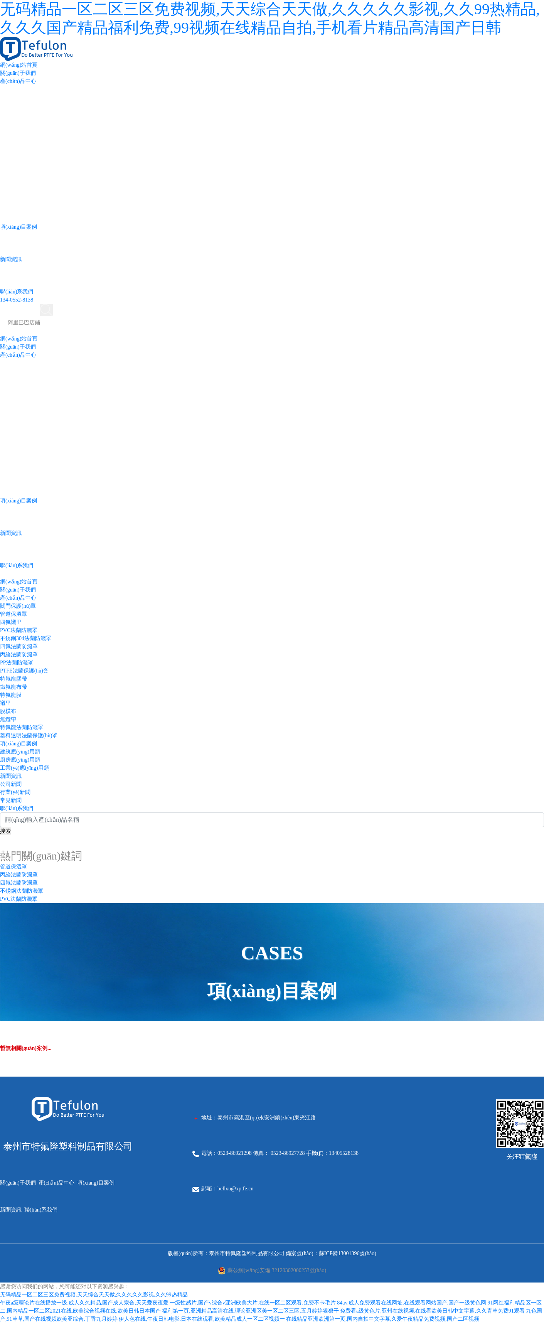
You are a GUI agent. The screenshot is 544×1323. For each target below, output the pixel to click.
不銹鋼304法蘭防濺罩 (25, 638)
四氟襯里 (11, 622)
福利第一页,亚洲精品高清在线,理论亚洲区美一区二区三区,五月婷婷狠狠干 (250, 1311)
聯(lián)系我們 (16, 292)
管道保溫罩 (13, 614)
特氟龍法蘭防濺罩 (21, 727)
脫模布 (8, 711)
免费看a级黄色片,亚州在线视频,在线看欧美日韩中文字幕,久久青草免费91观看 (432, 1311)
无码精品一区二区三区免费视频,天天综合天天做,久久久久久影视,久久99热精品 (94, 1295)
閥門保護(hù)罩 (18, 606)
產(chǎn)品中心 (18, 81)
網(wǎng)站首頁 (18, 65)
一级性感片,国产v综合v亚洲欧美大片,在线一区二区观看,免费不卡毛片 (253, 1303)
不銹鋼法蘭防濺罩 (21, 891)
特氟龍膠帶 (13, 679)
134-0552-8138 (16, 300)
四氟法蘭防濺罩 (19, 646)
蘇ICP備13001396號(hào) (347, 1253)
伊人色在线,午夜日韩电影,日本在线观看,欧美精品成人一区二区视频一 (202, 1319)
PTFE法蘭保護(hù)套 (24, 671)
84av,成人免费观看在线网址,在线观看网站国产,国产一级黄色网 (411, 1303)
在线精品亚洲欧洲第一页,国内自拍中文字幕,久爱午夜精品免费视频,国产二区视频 (382, 1319)
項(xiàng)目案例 (18, 227)
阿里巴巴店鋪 (24, 322)
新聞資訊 (11, 259)
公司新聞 (11, 784)
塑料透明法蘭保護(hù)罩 (28, 735)
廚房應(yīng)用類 (20, 760)
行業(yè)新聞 (15, 792)
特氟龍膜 (11, 695)
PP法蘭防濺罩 (16, 663)
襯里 (5, 703)
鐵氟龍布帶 (13, 687)
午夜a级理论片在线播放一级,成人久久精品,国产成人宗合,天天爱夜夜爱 (84, 1303)
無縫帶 (8, 719)
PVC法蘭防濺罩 (18, 630)
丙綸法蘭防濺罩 (19, 654)
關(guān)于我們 (18, 73)
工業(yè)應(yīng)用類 (24, 768)
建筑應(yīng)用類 (20, 752)
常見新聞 (11, 800)
